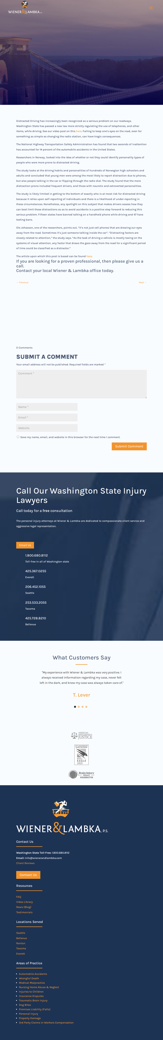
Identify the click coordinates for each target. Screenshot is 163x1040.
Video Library (24, 902)
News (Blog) (23, 907)
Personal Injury (28, 1013)
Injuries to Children (31, 991)
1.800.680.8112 (36, 555)
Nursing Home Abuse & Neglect (39, 987)
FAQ (18, 896)
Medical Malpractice (32, 982)
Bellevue (21, 938)
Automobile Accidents (33, 973)
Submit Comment (129, 446)
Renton (20, 943)
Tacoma (21, 948)
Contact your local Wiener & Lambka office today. (65, 270)
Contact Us (28, 875)
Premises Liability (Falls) (34, 1009)
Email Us (25, 545)
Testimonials (24, 912)
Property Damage (30, 1018)
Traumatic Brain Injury (33, 1000)
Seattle (20, 932)
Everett (20, 953)
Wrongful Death (29, 978)
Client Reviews (25, 863)
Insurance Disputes (31, 996)
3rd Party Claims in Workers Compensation (46, 1022)
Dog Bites (25, 1004)
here (79, 131)
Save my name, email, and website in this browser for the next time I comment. (70, 437)
